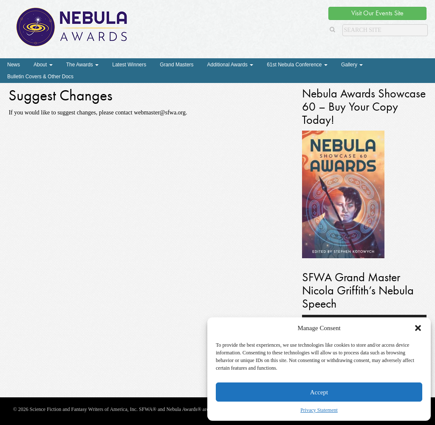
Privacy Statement (319, 410)
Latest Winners (129, 65)
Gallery (352, 65)
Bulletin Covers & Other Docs (40, 77)
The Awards (82, 65)
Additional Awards (230, 65)
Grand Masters (176, 65)
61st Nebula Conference (297, 65)
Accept (319, 392)
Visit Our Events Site (377, 13)
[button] (418, 328)
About (43, 65)
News (13, 65)
